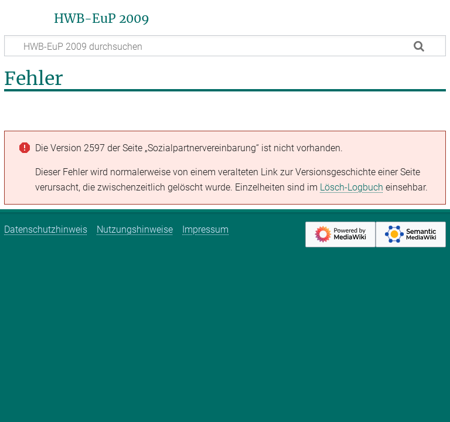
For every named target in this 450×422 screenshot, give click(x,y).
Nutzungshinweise (135, 229)
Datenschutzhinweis (45, 229)
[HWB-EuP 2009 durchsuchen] (225, 46)
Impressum (205, 229)
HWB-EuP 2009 (101, 18)
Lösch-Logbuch (351, 187)
